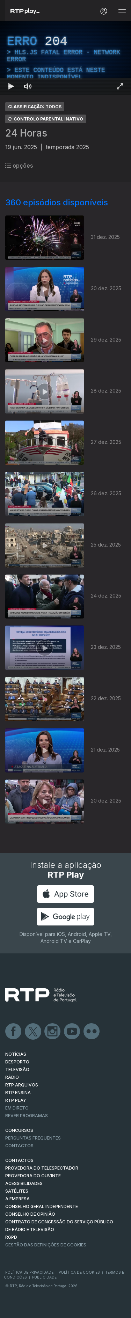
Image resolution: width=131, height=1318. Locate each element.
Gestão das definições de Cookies (45, 1244)
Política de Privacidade (29, 1272)
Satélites (16, 1191)
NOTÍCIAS (15, 1054)
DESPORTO (17, 1061)
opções (19, 165)
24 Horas (26, 133)
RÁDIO (12, 1077)
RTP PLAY (15, 1100)
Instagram (52, 1031)
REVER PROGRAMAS (26, 1115)
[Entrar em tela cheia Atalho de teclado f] (119, 86)
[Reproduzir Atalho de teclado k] (11, 86)
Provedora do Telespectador (41, 1168)
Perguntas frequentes (33, 1138)
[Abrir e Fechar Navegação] (122, 11)
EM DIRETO (17, 1108)
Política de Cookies (79, 1272)
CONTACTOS (19, 1160)
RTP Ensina (18, 1092)
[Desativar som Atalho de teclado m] (28, 86)
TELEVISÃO (17, 1069)
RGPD (11, 1237)
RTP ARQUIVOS (21, 1085)
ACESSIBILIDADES (24, 1183)
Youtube (72, 1031)
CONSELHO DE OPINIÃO (30, 1214)
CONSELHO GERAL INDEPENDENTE (41, 1206)
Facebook (13, 1031)
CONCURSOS (19, 1130)
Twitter (33, 1031)
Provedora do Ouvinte (33, 1175)
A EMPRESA (17, 1198)
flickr (91, 1031)
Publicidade (44, 1277)
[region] (65, 58)
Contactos (19, 1145)
